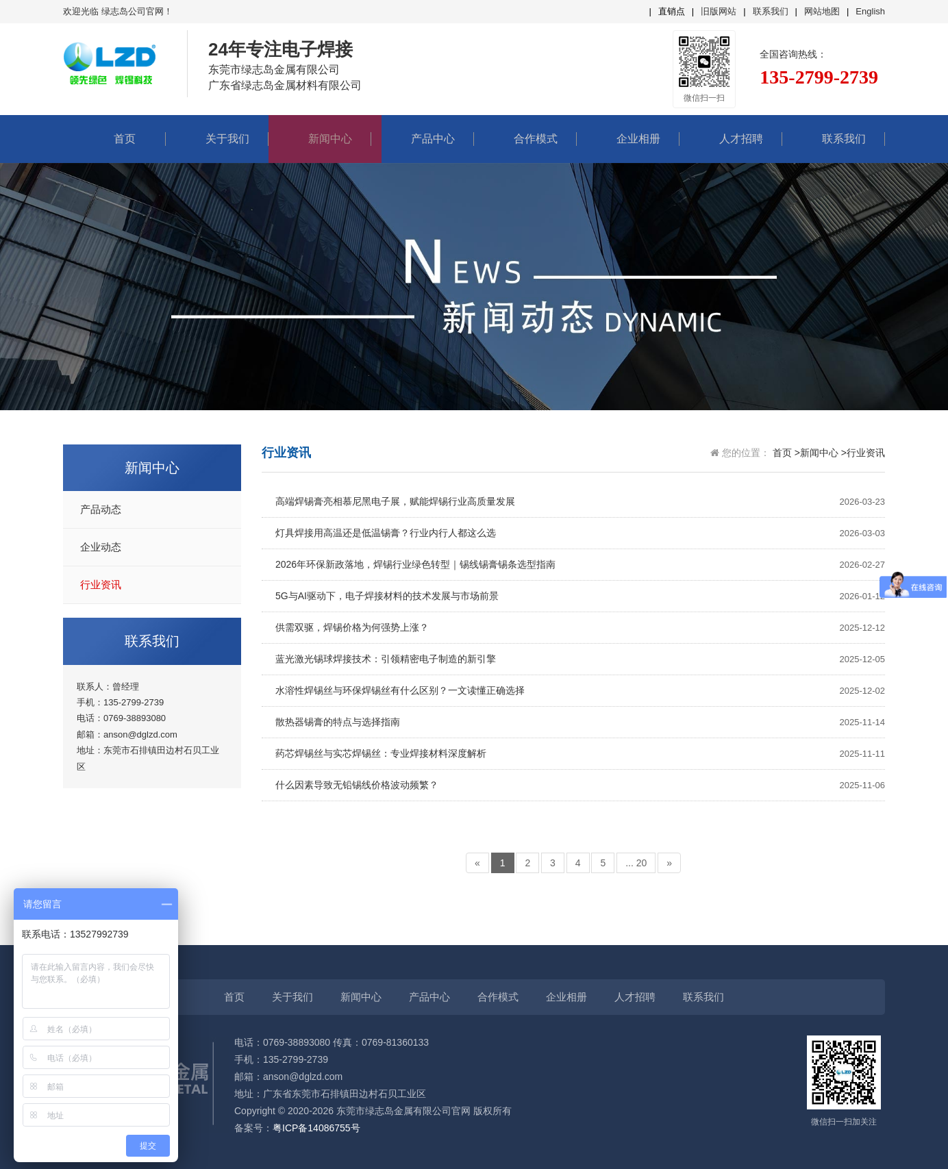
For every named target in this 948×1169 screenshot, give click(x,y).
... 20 (636, 862)
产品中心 (423, 138)
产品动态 (100, 509)
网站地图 (822, 11)
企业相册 (628, 138)
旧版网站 (718, 11)
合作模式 (525, 138)
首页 (114, 138)
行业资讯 (100, 584)
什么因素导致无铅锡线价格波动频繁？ (580, 785)
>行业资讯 (863, 452)
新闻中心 (320, 138)
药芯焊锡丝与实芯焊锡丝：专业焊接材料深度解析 (580, 753)
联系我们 (770, 11)
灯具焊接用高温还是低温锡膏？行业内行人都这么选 (580, 533)
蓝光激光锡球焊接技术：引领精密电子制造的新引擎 (580, 659)
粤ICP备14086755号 (316, 1127)
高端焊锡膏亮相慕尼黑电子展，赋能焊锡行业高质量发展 (580, 501)
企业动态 (100, 547)
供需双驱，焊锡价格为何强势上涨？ (580, 627)
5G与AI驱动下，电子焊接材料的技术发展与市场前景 (580, 596)
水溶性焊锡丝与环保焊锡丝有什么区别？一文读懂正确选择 (580, 690)
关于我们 (217, 138)
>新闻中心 (816, 452)
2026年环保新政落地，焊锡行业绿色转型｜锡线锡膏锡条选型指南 (580, 564)
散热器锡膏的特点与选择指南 (580, 722)
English (870, 11)
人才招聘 (731, 138)
